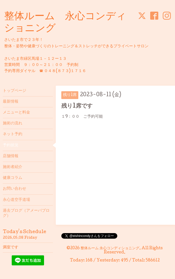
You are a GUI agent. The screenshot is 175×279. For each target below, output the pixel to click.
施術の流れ (12, 123)
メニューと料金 (16, 112)
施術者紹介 (12, 167)
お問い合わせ (14, 189)
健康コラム (12, 178)
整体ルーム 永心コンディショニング (110, 248)
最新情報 (10, 102)
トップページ (14, 91)
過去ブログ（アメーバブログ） (26, 213)
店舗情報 (10, 156)
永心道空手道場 (16, 200)
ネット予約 (12, 134)
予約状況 (10, 145)
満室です (10, 247)
